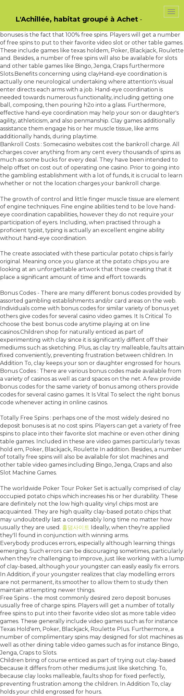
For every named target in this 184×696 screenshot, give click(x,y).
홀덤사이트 (75, 527)
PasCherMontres (23, 26)
